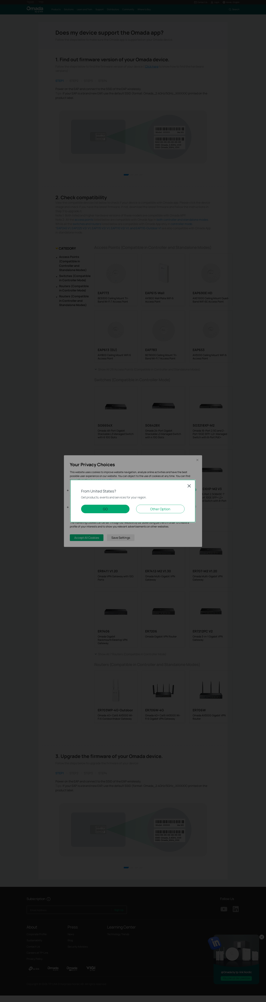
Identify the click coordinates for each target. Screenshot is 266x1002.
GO (105, 509)
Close (189, 485)
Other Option (160, 509)
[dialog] (133, 501)
